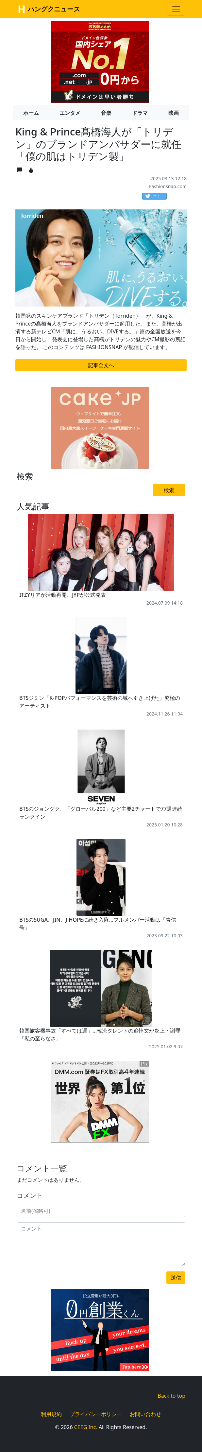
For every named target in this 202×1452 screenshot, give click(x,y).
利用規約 (51, 1414)
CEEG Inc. (85, 1427)
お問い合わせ (145, 1414)
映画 (173, 112)
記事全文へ (101, 365)
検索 (169, 490)
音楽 (106, 112)
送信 (176, 1277)
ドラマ (140, 112)
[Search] (83, 490)
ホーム (31, 112)
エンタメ (69, 112)
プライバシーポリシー (96, 1414)
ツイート (156, 196)
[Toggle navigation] (176, 9)
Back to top (171, 1395)
